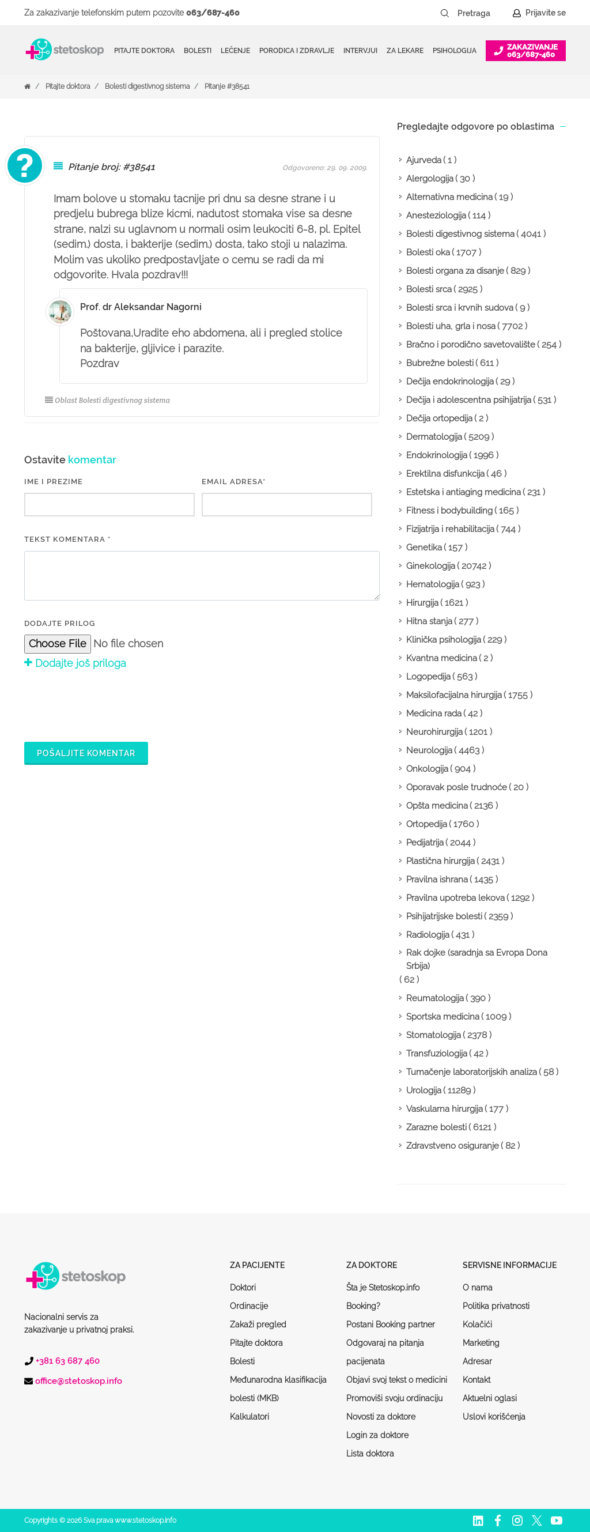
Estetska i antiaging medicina (463, 492)
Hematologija (432, 584)
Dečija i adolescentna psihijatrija (468, 400)
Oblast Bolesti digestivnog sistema (107, 400)
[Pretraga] (481, 13)
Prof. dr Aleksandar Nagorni (141, 306)
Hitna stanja (429, 621)
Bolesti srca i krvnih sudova (459, 308)
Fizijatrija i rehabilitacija (450, 529)
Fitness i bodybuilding (449, 510)
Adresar (477, 1361)
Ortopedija (426, 824)
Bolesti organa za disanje (455, 271)
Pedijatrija (425, 842)
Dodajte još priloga (75, 663)
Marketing (481, 1343)
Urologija (423, 1090)
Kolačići (477, 1324)
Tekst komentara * (67, 539)
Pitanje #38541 (227, 86)
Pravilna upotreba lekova (455, 898)
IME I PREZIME (53, 481)
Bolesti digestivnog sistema (147, 86)
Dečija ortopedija (439, 418)
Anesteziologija (436, 215)
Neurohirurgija (434, 732)
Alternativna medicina (449, 197)
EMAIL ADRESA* (234, 481)
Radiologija (427, 935)
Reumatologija (435, 998)
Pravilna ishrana (437, 879)
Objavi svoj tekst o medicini (396, 1379)
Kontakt (476, 1379)
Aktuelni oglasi (490, 1398)
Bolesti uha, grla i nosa (451, 326)
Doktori (243, 1287)
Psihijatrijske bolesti (444, 916)
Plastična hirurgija (440, 861)
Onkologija (427, 769)
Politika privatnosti (496, 1306)
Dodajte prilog (59, 623)
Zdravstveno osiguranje (452, 1146)
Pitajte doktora (144, 51)
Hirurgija (422, 603)
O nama (478, 1287)
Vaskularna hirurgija (444, 1109)
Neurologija (429, 750)
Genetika (424, 547)
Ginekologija (430, 566)
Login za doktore (377, 1435)
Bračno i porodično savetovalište (470, 344)
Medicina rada (434, 713)
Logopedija (428, 676)
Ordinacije (249, 1306)
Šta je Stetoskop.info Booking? (382, 1297)
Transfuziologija (436, 1053)
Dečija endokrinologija (450, 381)
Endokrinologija (436, 455)
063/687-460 (213, 12)
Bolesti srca (429, 289)
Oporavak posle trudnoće (456, 787)
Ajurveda (423, 160)
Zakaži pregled (258, 1324)
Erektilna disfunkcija (445, 474)
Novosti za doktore (380, 1416)
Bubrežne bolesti (440, 363)
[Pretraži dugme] (444, 13)
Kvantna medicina (441, 658)
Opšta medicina (437, 806)
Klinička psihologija (443, 640)
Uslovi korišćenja (494, 1416)
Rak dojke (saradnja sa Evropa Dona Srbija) (476, 959)
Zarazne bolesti (436, 1127)
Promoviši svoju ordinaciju (394, 1398)
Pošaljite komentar (86, 753)
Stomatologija (433, 1035)
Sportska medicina (442, 1017)
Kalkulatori (249, 1416)
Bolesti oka (428, 252)
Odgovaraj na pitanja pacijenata (385, 1352)
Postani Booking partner (390, 1324)
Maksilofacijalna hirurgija (454, 695)
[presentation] (111, 703)
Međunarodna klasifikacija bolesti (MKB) (278, 1389)
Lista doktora (370, 1453)
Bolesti (242, 1361)
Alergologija (429, 178)
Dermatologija (434, 437)
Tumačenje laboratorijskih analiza (471, 1072)
